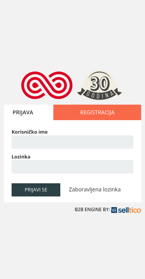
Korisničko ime (30, 132)
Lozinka (21, 156)
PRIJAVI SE (36, 189)
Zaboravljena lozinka (95, 189)
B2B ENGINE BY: (108, 209)
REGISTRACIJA (97, 112)
